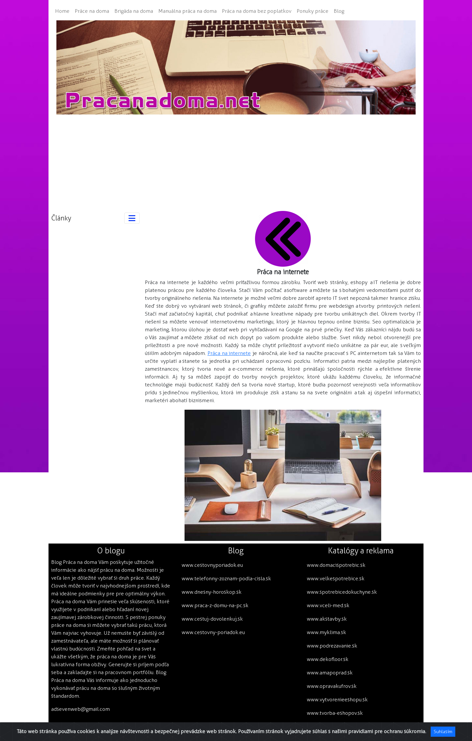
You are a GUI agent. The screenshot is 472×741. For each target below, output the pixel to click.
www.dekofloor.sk (327, 659)
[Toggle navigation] (132, 218)
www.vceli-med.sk (328, 605)
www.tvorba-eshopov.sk (335, 713)
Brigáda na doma (133, 11)
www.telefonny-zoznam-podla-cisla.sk (226, 578)
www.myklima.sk (326, 632)
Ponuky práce (312, 11)
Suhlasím (443, 731)
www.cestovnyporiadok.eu (212, 565)
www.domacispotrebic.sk (336, 565)
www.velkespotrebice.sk (335, 578)
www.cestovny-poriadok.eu (213, 632)
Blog (339, 11)
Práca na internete (229, 353)
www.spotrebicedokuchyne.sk (342, 592)
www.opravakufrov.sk (332, 686)
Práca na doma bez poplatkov (256, 11)
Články (61, 218)
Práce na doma (92, 11)
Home (62, 11)
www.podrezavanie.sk (332, 646)
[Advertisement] (236, 160)
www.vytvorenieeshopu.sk (337, 699)
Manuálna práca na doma (187, 11)
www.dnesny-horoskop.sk (212, 592)
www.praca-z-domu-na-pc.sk (215, 605)
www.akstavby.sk (327, 619)
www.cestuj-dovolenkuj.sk (212, 619)
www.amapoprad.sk (330, 672)
